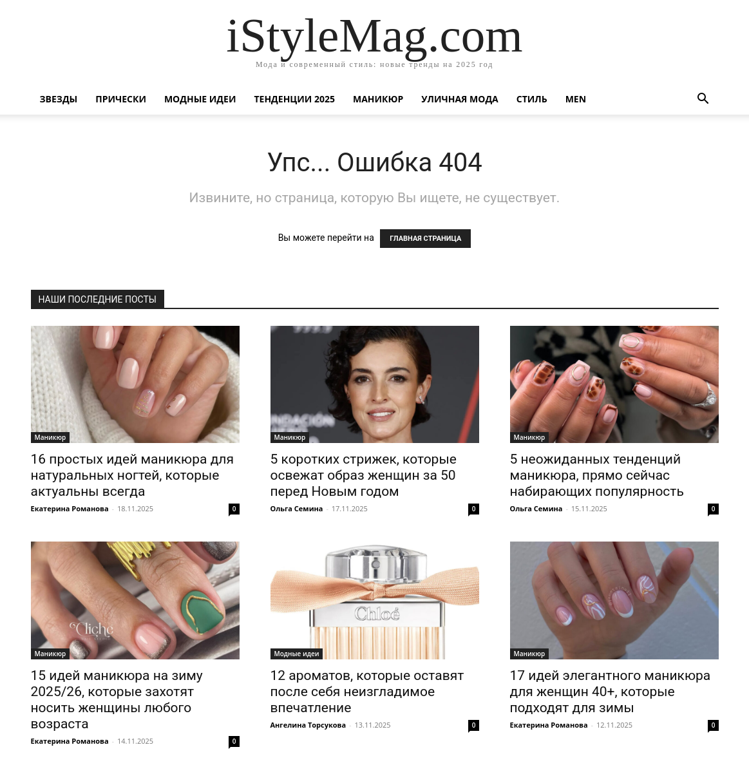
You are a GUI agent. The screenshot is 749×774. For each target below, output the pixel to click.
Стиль (532, 99)
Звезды (59, 99)
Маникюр (378, 99)
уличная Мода (459, 99)
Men (575, 99)
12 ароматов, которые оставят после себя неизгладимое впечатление (367, 691)
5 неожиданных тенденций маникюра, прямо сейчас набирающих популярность (597, 475)
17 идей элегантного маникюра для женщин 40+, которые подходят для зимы (610, 691)
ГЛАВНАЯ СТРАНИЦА (425, 238)
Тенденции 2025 (294, 99)
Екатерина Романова (70, 508)
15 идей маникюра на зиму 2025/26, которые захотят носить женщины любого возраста (117, 700)
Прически (120, 99)
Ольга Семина (296, 508)
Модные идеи (200, 99)
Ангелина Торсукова (308, 725)
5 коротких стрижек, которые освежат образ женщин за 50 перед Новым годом (363, 475)
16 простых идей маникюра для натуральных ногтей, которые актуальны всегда (132, 475)
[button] (703, 100)
